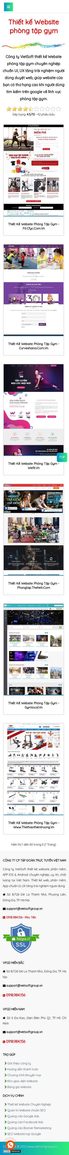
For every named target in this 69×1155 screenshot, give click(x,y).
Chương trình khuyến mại (24, 1075)
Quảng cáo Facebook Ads (25, 1122)
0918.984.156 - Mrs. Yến (21, 917)
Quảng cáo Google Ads (23, 1116)
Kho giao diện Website (22, 1081)
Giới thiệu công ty (19, 1063)
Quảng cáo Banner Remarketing (29, 1128)
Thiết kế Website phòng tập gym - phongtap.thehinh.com (33, 585)
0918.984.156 (15, 995)
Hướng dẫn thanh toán (22, 1069)
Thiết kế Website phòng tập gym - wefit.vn (33, 466)
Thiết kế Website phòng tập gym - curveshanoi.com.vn (33, 346)
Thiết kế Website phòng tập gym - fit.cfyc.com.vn (33, 226)
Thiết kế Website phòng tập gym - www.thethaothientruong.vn (33, 825)
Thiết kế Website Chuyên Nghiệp (29, 1104)
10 (58, 109)
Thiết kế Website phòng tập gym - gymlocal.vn (33, 705)
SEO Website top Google (24, 1134)
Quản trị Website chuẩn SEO (26, 1110)
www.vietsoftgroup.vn (42, 1146)
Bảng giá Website (19, 1087)
